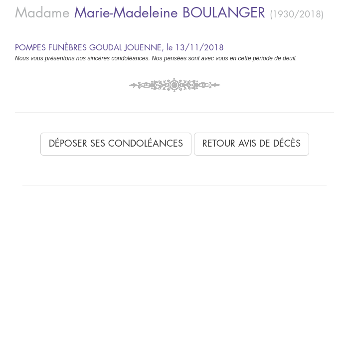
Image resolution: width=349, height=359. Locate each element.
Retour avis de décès (251, 143)
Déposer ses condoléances (116, 143)
